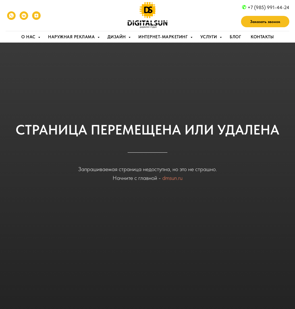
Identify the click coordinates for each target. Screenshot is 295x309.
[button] (265, 21)
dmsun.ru (172, 178)
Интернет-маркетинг (163, 36)
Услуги (209, 36)
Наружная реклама (72, 36)
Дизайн (117, 36)
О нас (29, 36)
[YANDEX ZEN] (36, 15)
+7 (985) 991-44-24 (268, 7)
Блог (235, 36)
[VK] (24, 15)
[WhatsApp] (11, 15)
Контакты (262, 36)
